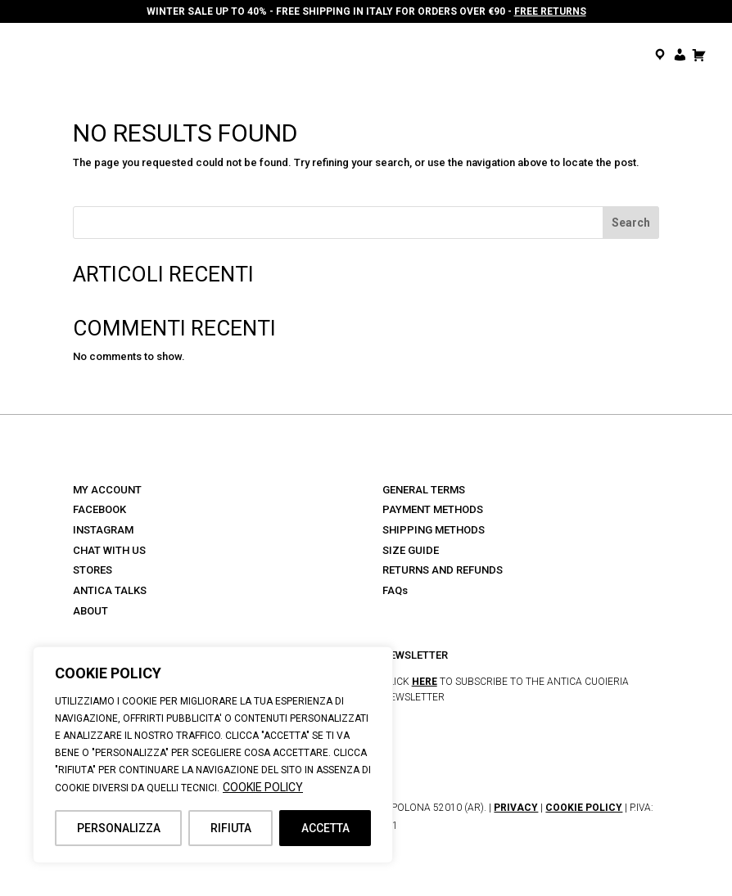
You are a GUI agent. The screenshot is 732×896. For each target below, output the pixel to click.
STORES (92, 570)
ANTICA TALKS (110, 590)
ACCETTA (325, 828)
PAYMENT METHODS (432, 509)
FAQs (395, 590)
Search (631, 222)
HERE (424, 681)
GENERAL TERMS (423, 490)
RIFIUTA (230, 828)
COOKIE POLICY (263, 787)
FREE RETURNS (550, 11)
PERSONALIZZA (118, 828)
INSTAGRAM (103, 530)
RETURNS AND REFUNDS (442, 570)
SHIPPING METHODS (433, 530)
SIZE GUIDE (410, 550)
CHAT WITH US (109, 550)
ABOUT (90, 611)
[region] (213, 754)
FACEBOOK (99, 509)
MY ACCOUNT (107, 490)
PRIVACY (516, 807)
